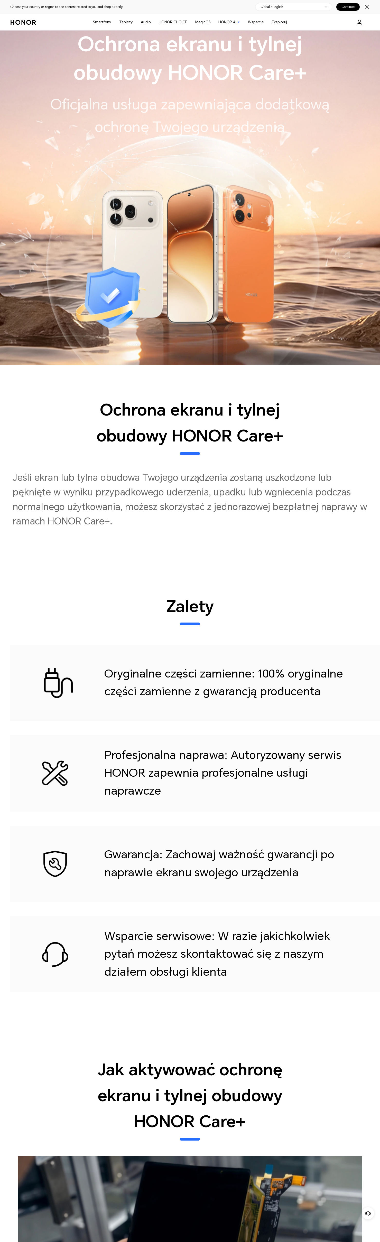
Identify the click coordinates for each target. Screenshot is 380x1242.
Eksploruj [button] (279, 22)
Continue (348, 7)
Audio (146, 22)
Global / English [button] (272, 7)
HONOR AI (229, 22)
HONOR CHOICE (173, 22)
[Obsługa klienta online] (368, 1213)
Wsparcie (256, 22)
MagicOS (203, 22)
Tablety (126, 22)
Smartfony (102, 22)
